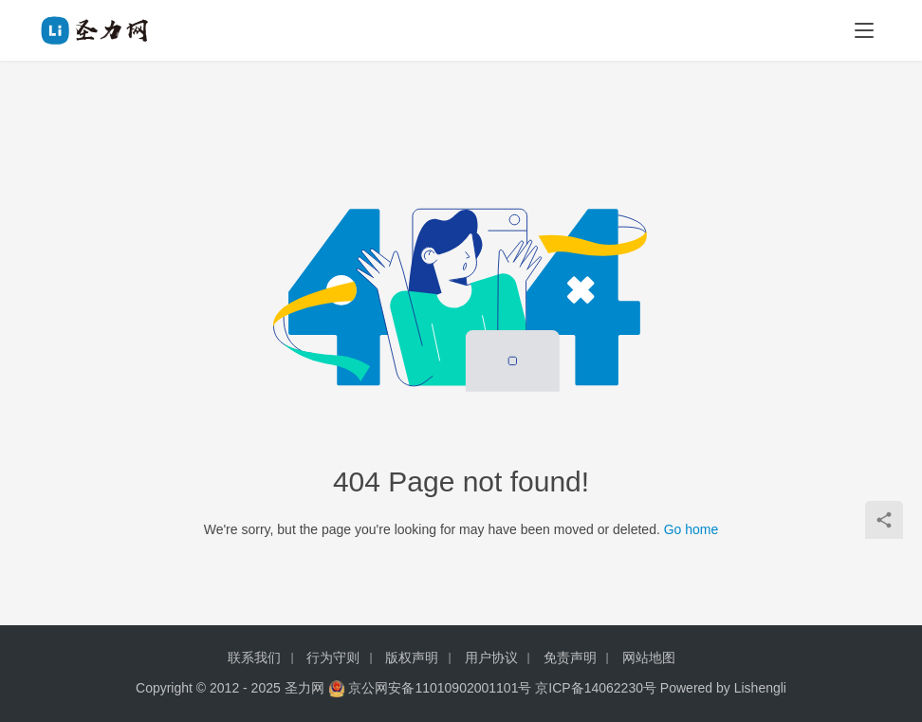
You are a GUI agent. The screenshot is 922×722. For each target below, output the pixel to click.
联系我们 (254, 657)
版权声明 (411, 657)
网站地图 (648, 657)
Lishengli (760, 687)
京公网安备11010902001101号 (439, 687)
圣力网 (304, 687)
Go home (691, 529)
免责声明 (570, 657)
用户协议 (491, 657)
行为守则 (333, 657)
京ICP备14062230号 (595, 687)
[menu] (864, 30)
